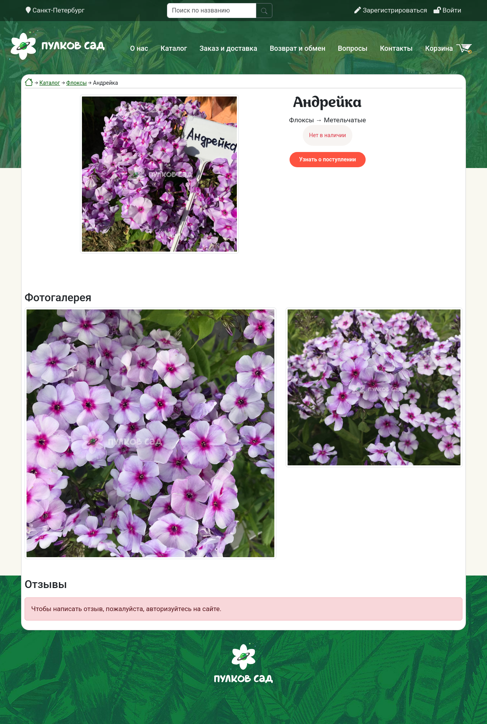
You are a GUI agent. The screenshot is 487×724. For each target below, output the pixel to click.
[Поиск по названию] (211, 10)
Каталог (174, 48)
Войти (447, 10)
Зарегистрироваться (390, 10)
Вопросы (353, 48)
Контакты (396, 48)
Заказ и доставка (228, 48)
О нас (139, 48)
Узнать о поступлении (327, 159)
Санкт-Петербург (55, 10)
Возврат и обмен (297, 48)
